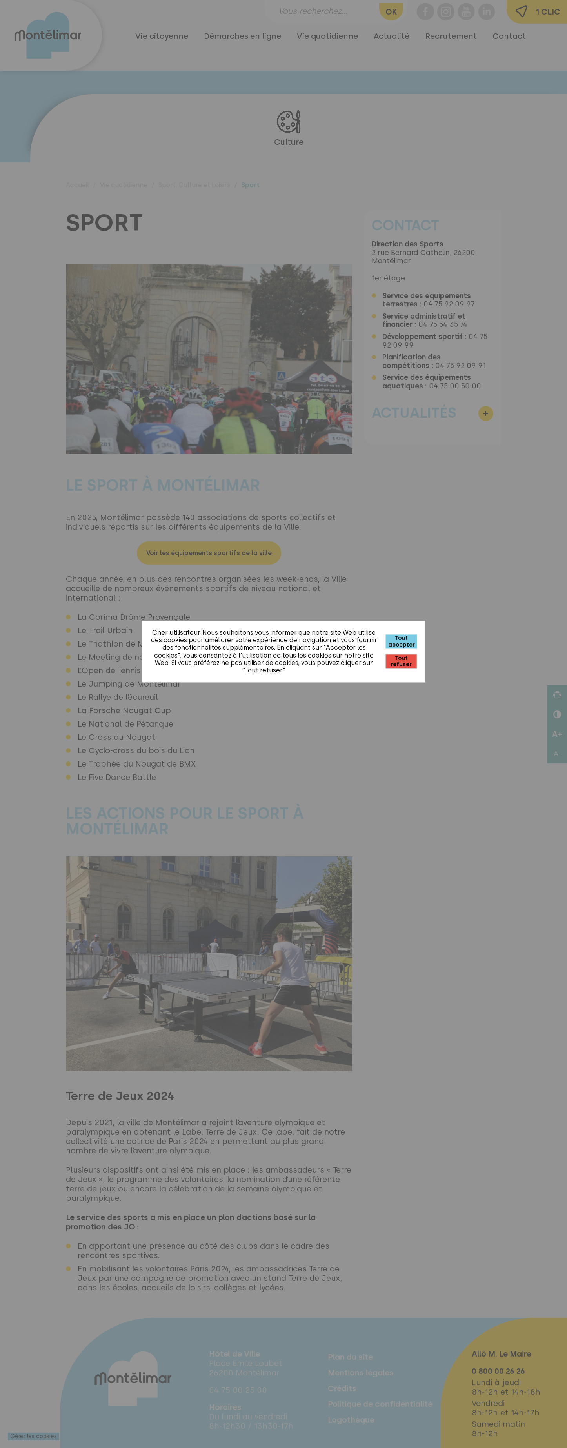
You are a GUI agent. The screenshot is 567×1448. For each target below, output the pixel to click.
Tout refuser (401, 661)
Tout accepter (401, 641)
